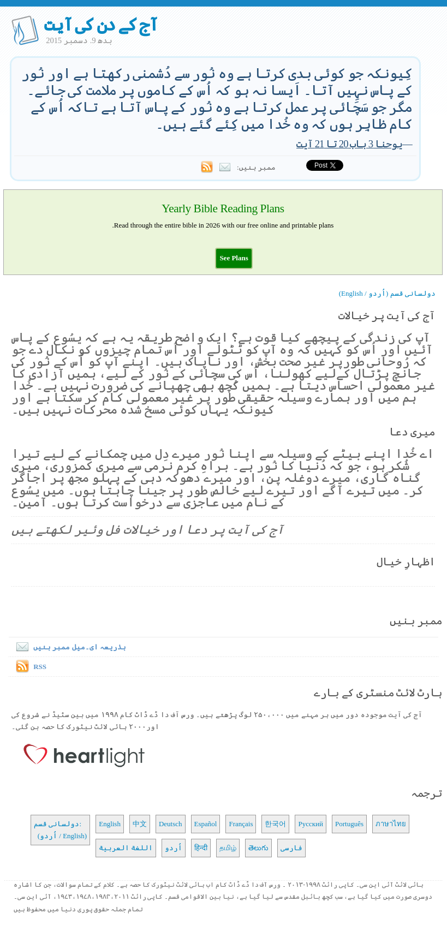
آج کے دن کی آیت (100, 24)
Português (349, 824)
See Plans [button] (233, 258)
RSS (39, 666)
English (110, 824)
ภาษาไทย (391, 824)
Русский (310, 824)
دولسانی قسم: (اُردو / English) (60, 830)
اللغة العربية (126, 848)
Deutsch (170, 824)
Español (205, 824)
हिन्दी (200, 848)
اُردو (173, 848)
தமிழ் (227, 848)
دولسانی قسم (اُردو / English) (387, 293)
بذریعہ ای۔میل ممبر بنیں (68, 647)
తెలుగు (258, 848)
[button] (233, 258)
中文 (140, 824)
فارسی (291, 848)
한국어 (275, 824)
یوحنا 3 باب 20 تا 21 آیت (349, 144)
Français (241, 824)
